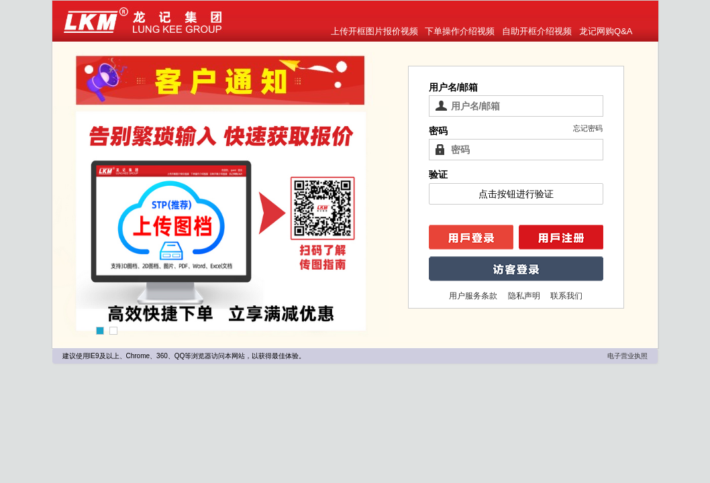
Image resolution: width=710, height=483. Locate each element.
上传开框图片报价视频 (374, 31)
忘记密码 (588, 128)
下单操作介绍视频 (460, 31)
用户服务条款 (474, 296)
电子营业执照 (627, 356)
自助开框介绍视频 (537, 31)
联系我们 (566, 296)
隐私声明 (525, 296)
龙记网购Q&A (605, 31)
